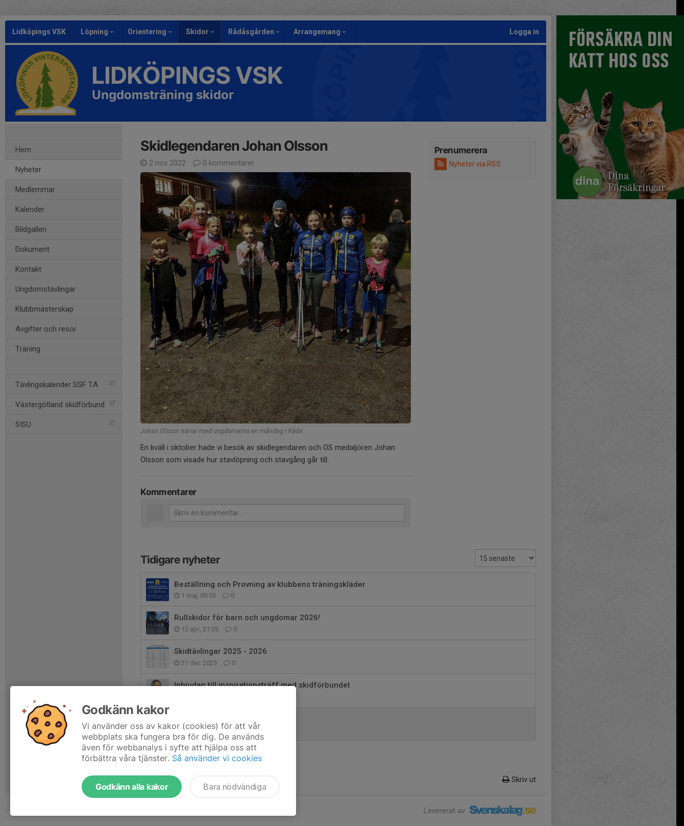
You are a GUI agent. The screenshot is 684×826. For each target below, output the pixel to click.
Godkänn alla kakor (131, 787)
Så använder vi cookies (217, 758)
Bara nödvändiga (234, 787)
